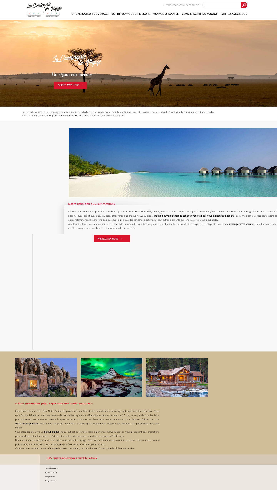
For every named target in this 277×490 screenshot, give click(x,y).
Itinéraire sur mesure (51, 472)
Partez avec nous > (70, 85)
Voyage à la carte (50, 476)
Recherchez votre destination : (182, 5)
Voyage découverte (51, 481)
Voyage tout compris (51, 468)
